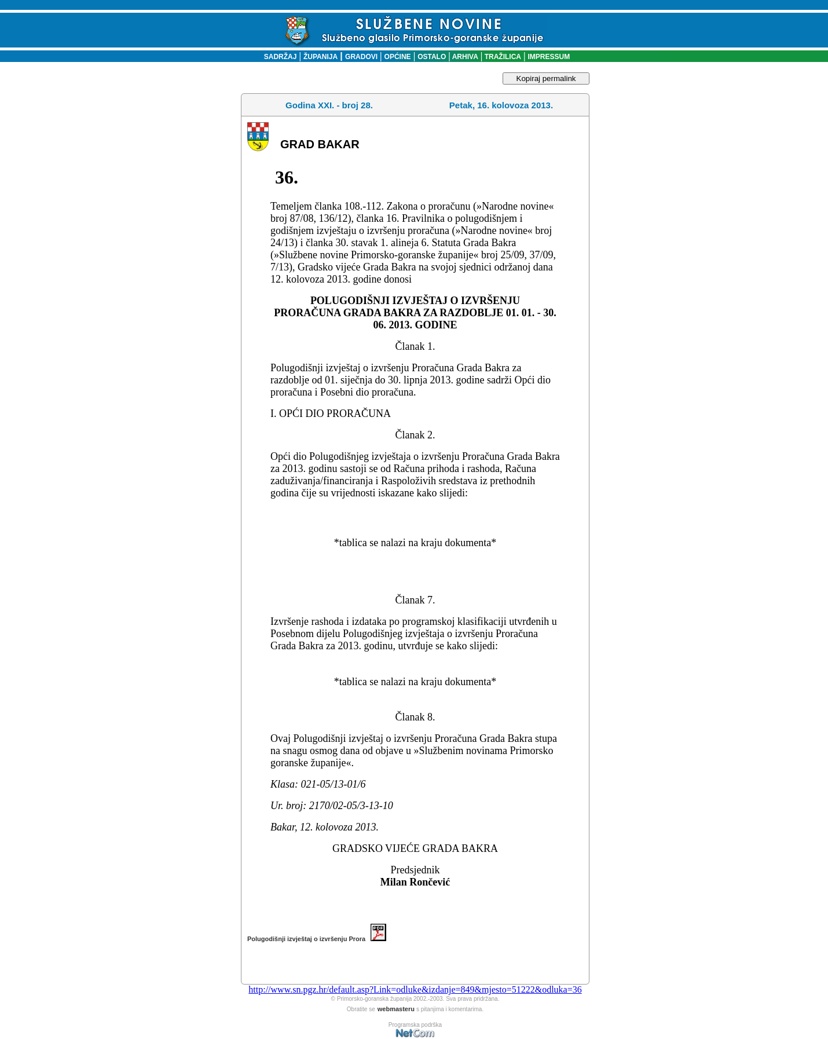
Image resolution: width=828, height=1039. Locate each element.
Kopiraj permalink (546, 78)
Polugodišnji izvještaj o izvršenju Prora (316, 938)
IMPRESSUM (549, 57)
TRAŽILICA (501, 57)
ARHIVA (464, 57)
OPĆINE (397, 57)
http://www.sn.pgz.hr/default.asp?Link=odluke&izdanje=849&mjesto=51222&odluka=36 (414, 989)
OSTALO (431, 57)
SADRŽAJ (277, 57)
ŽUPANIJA (320, 57)
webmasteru (396, 1008)
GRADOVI (361, 57)
